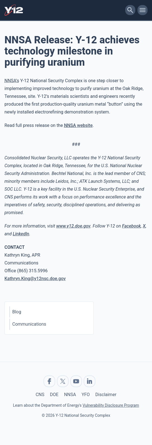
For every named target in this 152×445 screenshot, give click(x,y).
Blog (16, 311)
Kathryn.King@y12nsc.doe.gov (35, 278)
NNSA (70, 394)
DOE (54, 394)
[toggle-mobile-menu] (142, 10)
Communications (29, 324)
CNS (40, 394)
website (78, 125)
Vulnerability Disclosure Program (111, 405)
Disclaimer (105, 394)
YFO (85, 394)
